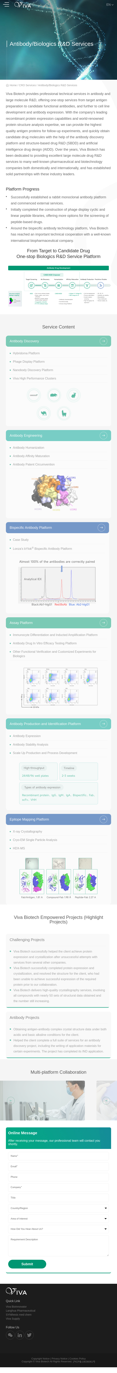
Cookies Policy (77, 1364)
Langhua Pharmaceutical (20, 1316)
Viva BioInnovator (16, 1312)
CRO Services (27, 85)
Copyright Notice (40, 1364)
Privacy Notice (59, 1364)
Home (13, 85)
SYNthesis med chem (19, 1320)
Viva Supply (13, 1324)
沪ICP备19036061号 (84, 1367)
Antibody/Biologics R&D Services (57, 85)
